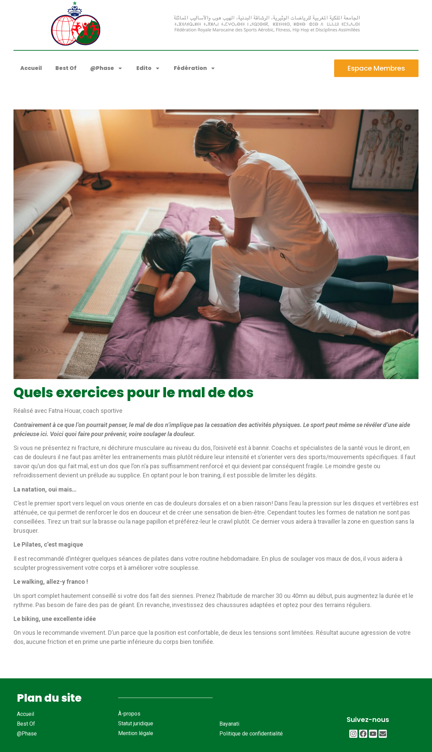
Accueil (31, 68)
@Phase (106, 68)
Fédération (195, 68)
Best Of (66, 68)
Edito (148, 68)
